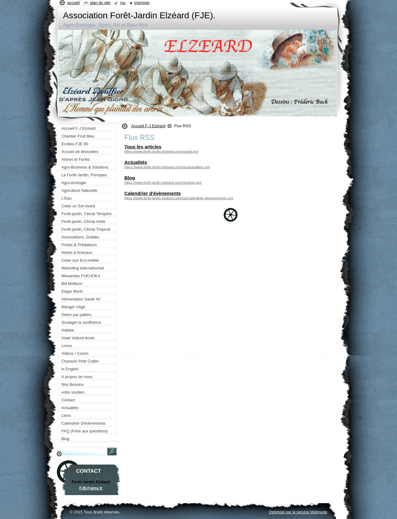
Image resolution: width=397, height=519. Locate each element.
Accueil (73, 2)
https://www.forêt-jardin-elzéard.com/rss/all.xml (161, 151)
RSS (122, 2)
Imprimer (142, 2)
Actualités (135, 162)
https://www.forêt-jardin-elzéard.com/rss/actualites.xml (167, 167)
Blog (129, 177)
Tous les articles (142, 146)
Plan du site (100, 2)
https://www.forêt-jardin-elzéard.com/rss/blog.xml (162, 182)
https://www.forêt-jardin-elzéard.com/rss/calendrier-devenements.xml (178, 198)
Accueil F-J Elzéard (148, 126)
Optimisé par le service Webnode (298, 512)
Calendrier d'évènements (152, 193)
